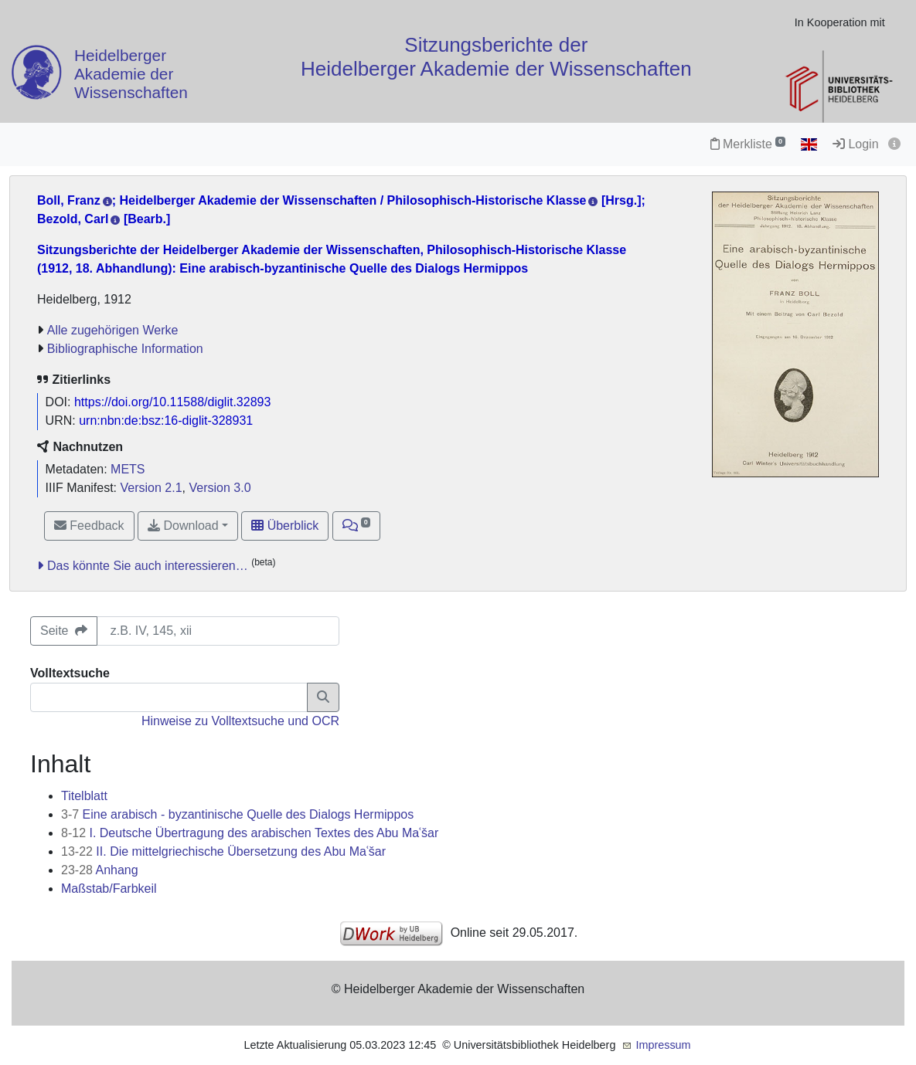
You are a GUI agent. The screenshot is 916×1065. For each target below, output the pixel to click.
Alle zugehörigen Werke (113, 330)
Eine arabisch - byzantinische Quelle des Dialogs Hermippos (237, 814)
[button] (356, 526)
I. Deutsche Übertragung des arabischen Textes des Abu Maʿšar (249, 832)
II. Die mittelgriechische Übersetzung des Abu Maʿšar (223, 851)
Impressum (662, 1045)
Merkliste (747, 144)
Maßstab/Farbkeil (109, 888)
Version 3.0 (219, 487)
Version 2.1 (151, 487)
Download (183, 525)
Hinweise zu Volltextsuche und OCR (240, 721)
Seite (63, 630)
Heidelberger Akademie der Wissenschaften (131, 74)
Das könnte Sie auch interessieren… (147, 565)
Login (856, 144)
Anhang (99, 870)
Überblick (284, 525)
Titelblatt (84, 795)
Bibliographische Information (125, 348)
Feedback (89, 525)
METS (128, 469)
